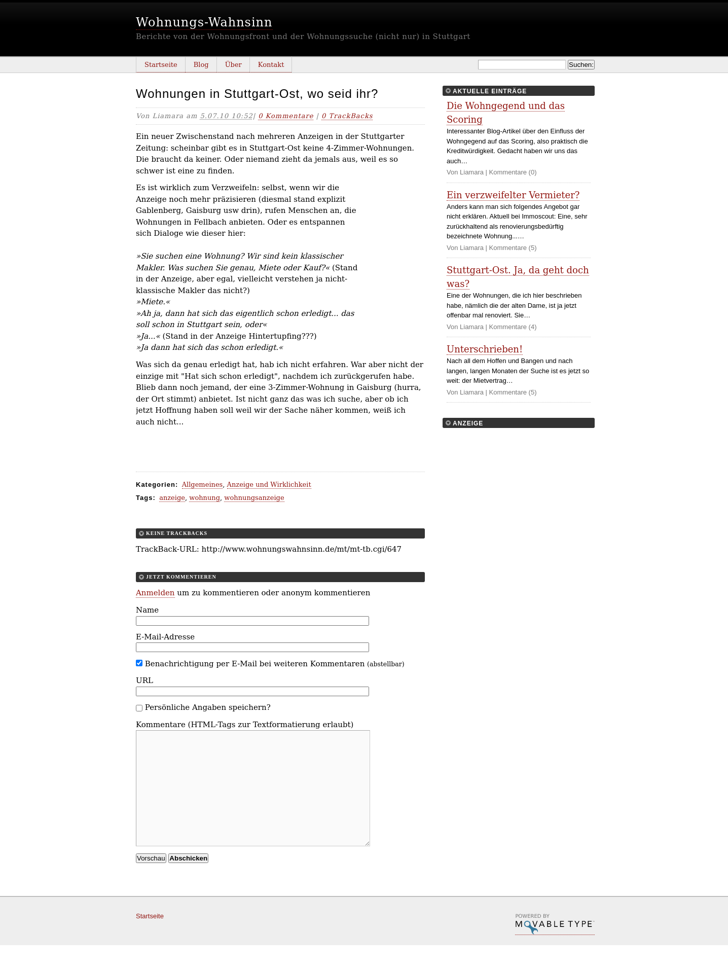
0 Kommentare (285, 116)
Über (233, 64)
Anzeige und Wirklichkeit (269, 484)
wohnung (204, 497)
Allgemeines (202, 484)
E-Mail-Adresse (165, 636)
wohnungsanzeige (254, 497)
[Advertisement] (394, 252)
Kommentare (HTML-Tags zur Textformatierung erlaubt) (244, 724)
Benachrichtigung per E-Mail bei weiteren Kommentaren (270, 663)
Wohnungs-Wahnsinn (204, 22)
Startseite (160, 64)
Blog (201, 64)
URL (144, 680)
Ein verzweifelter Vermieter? (513, 195)
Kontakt (271, 64)
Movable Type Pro (555, 947)
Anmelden (155, 592)
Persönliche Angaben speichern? (208, 707)
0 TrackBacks (347, 116)
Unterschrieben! (485, 349)
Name (147, 610)
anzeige (172, 497)
